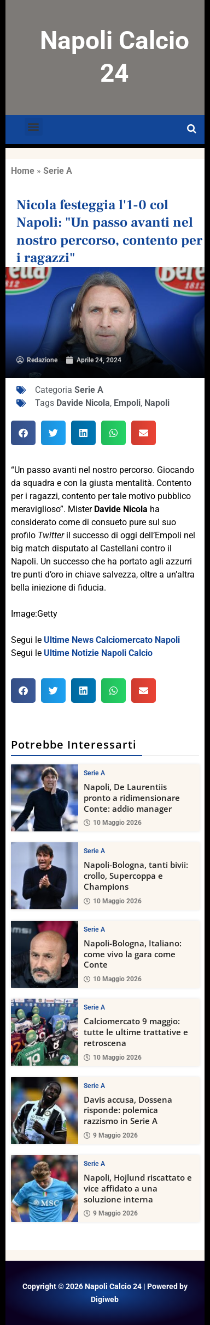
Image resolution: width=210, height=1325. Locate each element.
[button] (34, 127)
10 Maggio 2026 (113, 823)
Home (22, 171)
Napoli (157, 403)
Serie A (57, 171)
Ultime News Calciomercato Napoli (112, 640)
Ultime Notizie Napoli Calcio (98, 653)
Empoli (127, 403)
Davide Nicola (83, 403)
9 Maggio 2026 (111, 1135)
